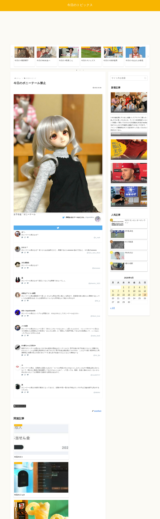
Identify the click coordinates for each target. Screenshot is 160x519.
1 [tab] (77, 70)
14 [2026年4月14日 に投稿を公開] (118, 295)
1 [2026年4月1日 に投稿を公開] (123, 287)
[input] (129, 78)
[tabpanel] (24, 56)
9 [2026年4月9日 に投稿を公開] (128, 291)
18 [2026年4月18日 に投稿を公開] (139, 295)
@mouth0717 (95, 375)
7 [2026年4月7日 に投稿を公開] (118, 291)
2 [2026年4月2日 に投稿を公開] (128, 287)
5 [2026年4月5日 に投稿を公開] (144, 287)
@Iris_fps (96, 355)
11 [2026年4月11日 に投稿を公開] (139, 291)
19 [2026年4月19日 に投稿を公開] (145, 295)
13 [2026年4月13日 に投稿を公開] (113, 295)
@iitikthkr (97, 392)
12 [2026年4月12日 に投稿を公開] (145, 291)
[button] (145, 78)
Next (148, 56)
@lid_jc (97, 301)
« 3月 (112, 308)
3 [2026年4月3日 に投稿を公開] (134, 287)
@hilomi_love (95, 316)
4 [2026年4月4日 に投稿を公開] (139, 287)
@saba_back (95, 336)
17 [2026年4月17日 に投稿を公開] (134, 295)
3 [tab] (83, 70)
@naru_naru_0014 (93, 253)
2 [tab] (80, 70)
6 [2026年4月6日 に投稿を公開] (112, 291)
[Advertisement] (80, 27)
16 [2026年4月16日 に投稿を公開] (129, 295)
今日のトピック (19, 406)
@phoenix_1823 (94, 283)
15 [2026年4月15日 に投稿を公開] (123, 295)
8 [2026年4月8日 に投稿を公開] (123, 291)
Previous (12, 56)
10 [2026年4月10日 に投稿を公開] (134, 291)
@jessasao (96, 268)
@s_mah (97, 237)
